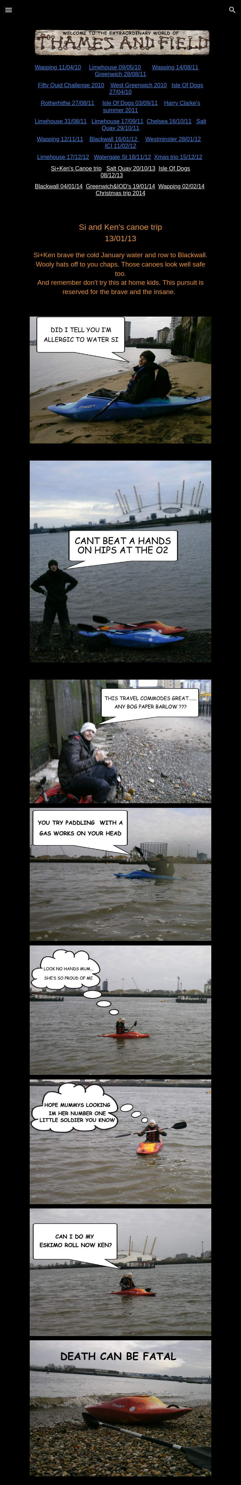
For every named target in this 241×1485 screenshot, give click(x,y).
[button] (8, 10)
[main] (120, 130)
